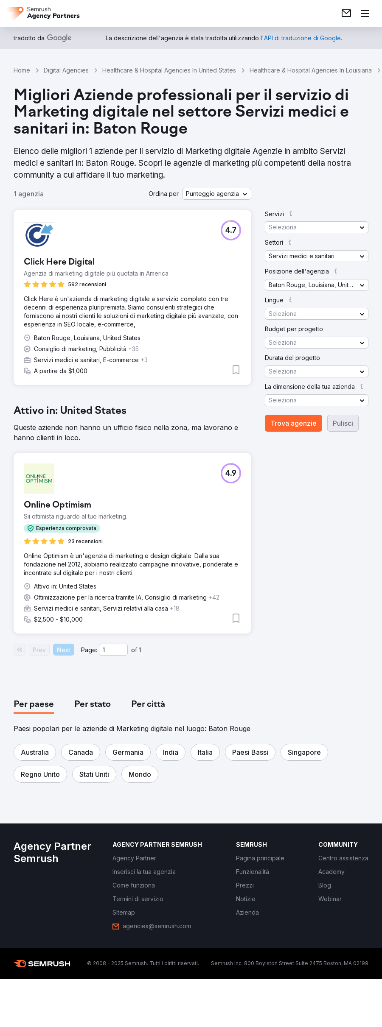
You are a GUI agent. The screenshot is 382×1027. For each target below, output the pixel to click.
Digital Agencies (66, 70)
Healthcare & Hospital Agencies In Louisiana (311, 70)
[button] (216, 194)
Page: (89, 649)
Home (22, 70)
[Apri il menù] (365, 13)
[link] (346, 13)
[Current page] (113, 649)
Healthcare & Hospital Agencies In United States (169, 70)
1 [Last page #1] (140, 649)
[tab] (34, 704)
